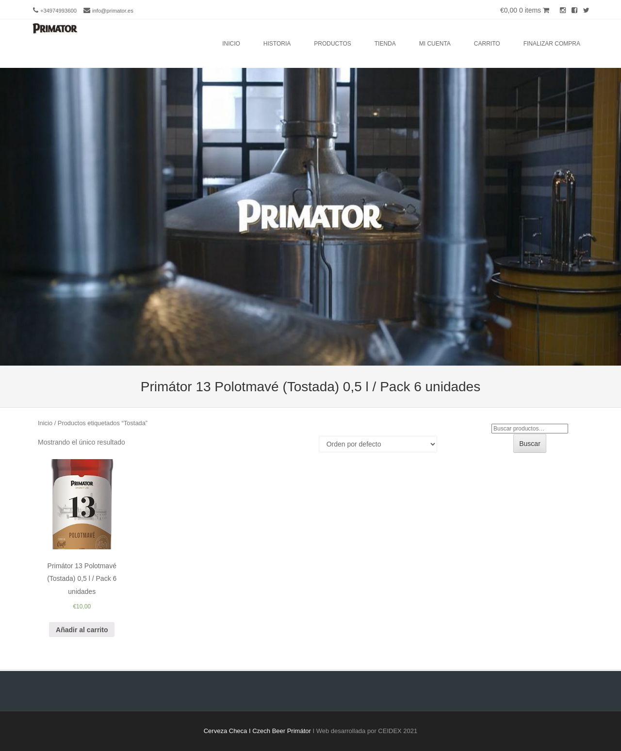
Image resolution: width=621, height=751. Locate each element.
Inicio (231, 43)
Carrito (487, 43)
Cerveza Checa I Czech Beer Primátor (257, 731)
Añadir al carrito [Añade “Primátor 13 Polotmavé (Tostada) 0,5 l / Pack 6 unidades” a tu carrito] (82, 630)
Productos (332, 43)
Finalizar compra (551, 43)
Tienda (385, 43)
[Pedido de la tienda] (378, 444)
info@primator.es (112, 11)
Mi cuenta (435, 43)
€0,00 (524, 10)
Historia (277, 43)
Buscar (529, 443)
